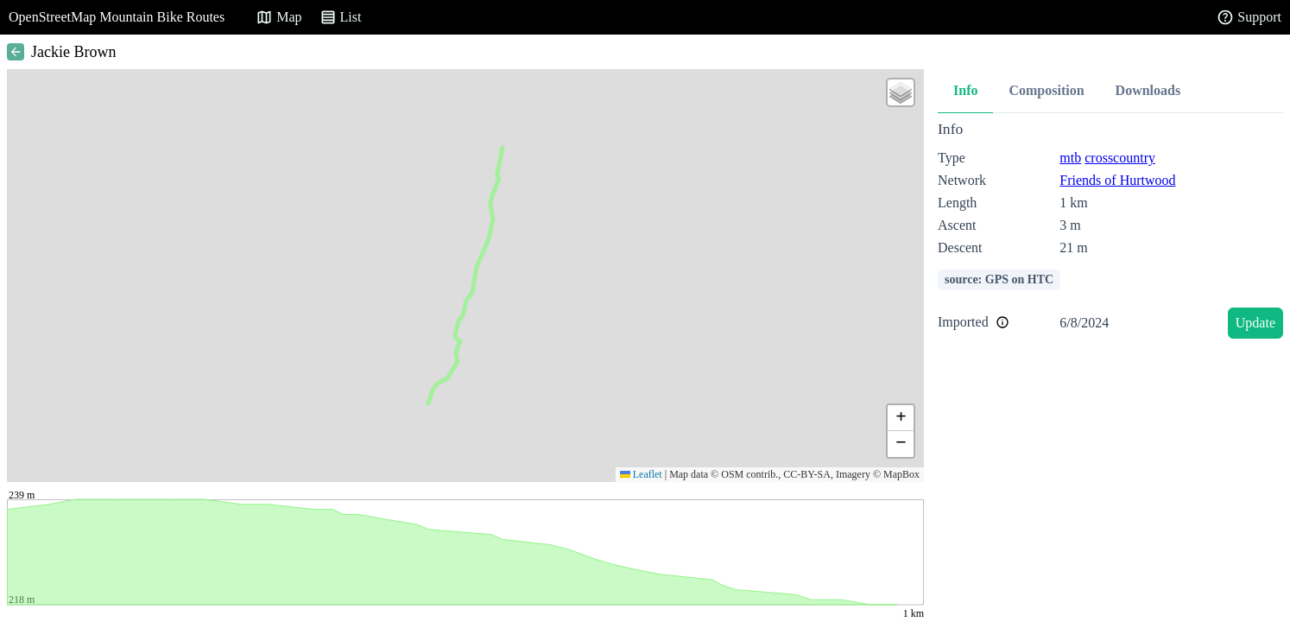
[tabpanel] (1110, 233)
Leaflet (641, 474)
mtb (1070, 157)
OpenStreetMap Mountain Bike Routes (116, 17)
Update (1255, 322)
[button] (901, 92)
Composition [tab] (1046, 90)
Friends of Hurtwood (1117, 180)
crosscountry (1119, 157)
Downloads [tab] (1148, 90)
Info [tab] (965, 90)
